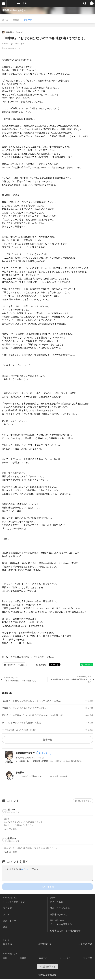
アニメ (6, 914)
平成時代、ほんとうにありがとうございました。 (26, 708)
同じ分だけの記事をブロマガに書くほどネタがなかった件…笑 (32, 715)
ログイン (24, 869)
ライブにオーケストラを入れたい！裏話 (21, 722)
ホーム (5, 20)
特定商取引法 (45, 944)
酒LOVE (13, 810)
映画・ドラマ (9, 921)
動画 (5, 958)
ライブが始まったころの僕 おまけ (19, 730)
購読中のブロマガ (58, 914)
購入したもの (56, 902)
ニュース (43, 958)
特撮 (5, 927)
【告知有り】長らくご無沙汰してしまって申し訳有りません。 (32, 701)
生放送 (16, 20)
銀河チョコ (13, 839)
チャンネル (65, 958)
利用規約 (7, 944)
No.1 (6, 829)
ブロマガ (28, 20)
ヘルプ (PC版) (85, 944)
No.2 (6, 852)
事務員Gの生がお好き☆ (14, 10)
